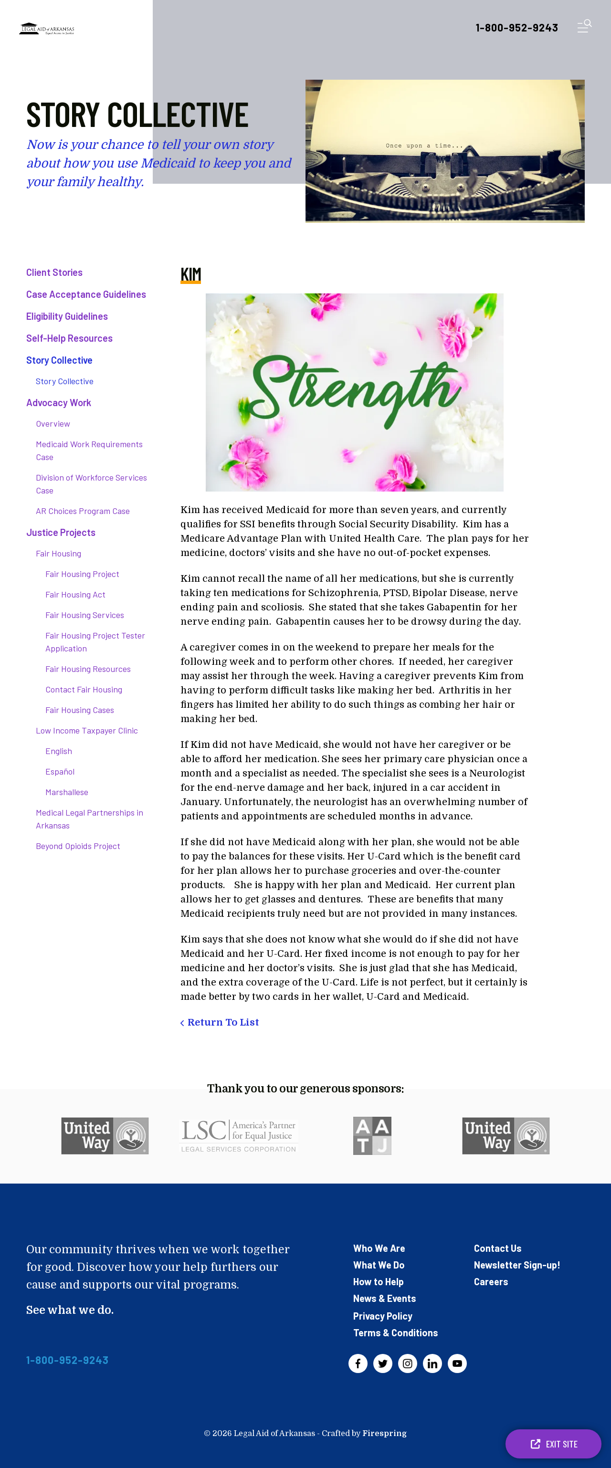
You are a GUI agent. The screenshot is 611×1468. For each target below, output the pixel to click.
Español (59, 771)
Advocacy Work (58, 402)
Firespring (384, 1433)
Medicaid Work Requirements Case (89, 450)
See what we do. (70, 1310)
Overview (53, 423)
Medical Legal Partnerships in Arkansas (89, 818)
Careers (491, 1281)
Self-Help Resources (69, 338)
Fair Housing (58, 553)
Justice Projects (60, 532)
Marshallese (66, 791)
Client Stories (54, 272)
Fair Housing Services (84, 614)
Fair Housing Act (75, 594)
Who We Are (379, 1248)
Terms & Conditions (395, 1332)
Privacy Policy (382, 1315)
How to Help (378, 1281)
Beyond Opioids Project (78, 845)
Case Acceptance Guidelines (86, 294)
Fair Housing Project (82, 573)
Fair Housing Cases (79, 709)
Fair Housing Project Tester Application (95, 641)
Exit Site (553, 1443)
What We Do (379, 1264)
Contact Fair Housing (83, 689)
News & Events (384, 1298)
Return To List (223, 1022)
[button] (585, 28)
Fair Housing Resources (88, 668)
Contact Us (498, 1248)
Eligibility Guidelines (67, 316)
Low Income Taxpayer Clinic (87, 730)
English (58, 750)
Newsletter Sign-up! (517, 1264)
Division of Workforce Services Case (91, 483)
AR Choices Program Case (83, 510)
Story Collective (59, 360)
